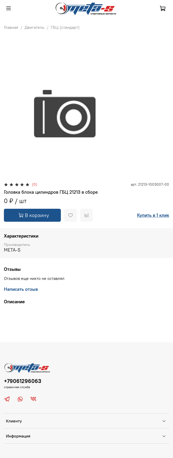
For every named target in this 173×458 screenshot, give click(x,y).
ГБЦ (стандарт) (65, 27)
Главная (11, 27)
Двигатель (34, 27)
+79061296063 (22, 381)
